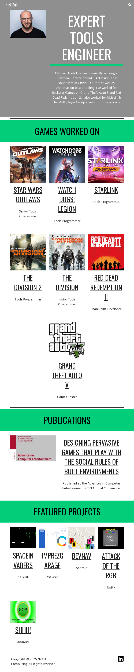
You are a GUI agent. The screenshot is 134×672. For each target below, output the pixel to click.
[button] (130, 5)
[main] (86, 39)
